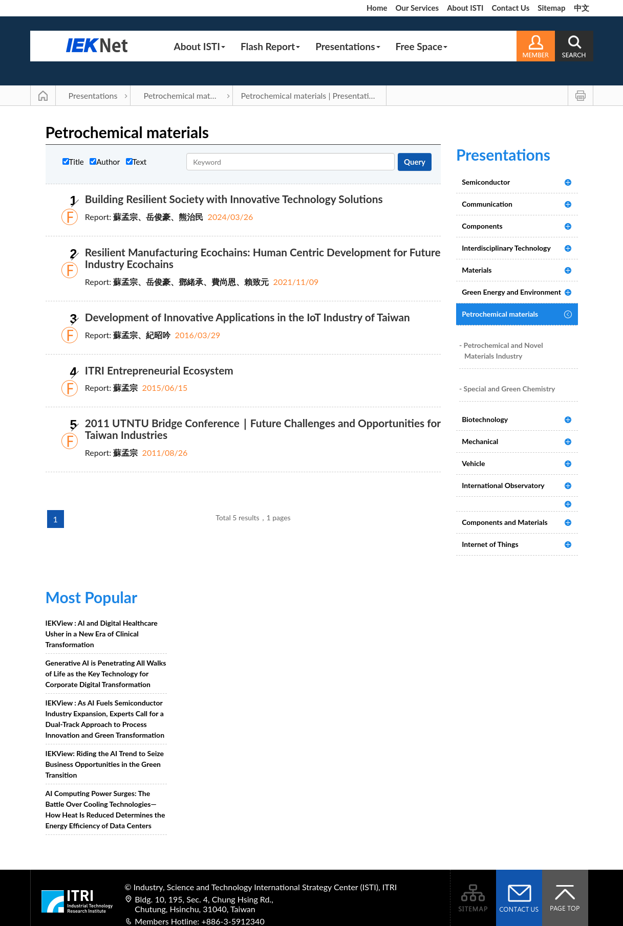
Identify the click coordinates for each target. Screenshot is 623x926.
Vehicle (473, 463)
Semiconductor (486, 182)
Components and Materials (504, 522)
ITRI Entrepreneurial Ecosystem (159, 370)
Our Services (417, 7)
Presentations (347, 46)
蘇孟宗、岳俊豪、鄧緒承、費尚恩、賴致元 (191, 281)
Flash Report (270, 46)
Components (482, 226)
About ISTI (465, 7)
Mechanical (480, 441)
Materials (476, 270)
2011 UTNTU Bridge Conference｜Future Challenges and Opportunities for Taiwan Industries (263, 428)
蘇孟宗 (125, 387)
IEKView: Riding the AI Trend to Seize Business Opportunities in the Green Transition (105, 764)
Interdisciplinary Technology (506, 248)
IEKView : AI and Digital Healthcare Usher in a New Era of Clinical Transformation (102, 634)
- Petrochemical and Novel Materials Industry (501, 350)
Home (377, 7)
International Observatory (503, 485)
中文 (581, 7)
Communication (487, 204)
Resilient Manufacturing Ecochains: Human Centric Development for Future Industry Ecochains (263, 258)
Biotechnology (485, 419)
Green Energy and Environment (511, 292)
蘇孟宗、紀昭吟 (141, 335)
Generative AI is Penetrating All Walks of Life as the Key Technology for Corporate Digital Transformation (106, 673)
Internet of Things (490, 544)
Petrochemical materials (186, 95)
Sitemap (551, 7)
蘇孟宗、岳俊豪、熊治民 (158, 217)
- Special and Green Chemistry (507, 388)
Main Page (43, 95)
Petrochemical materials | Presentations (311, 95)
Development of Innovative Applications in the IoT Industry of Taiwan (247, 317)
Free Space (422, 46)
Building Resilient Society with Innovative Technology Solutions (234, 198)
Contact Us (510, 7)
